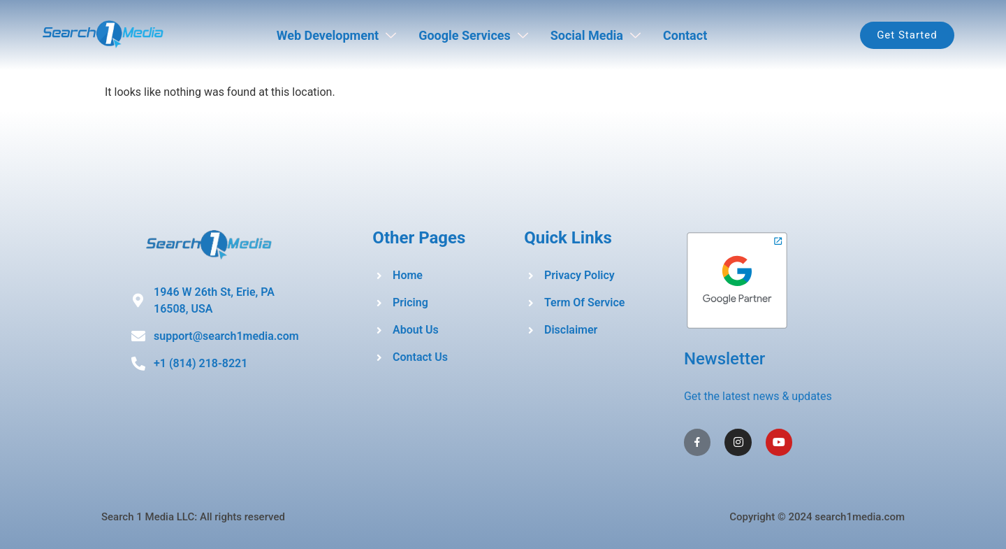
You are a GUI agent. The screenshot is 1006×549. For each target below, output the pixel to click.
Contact (685, 35)
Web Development (336, 35)
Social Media (596, 35)
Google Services (473, 35)
